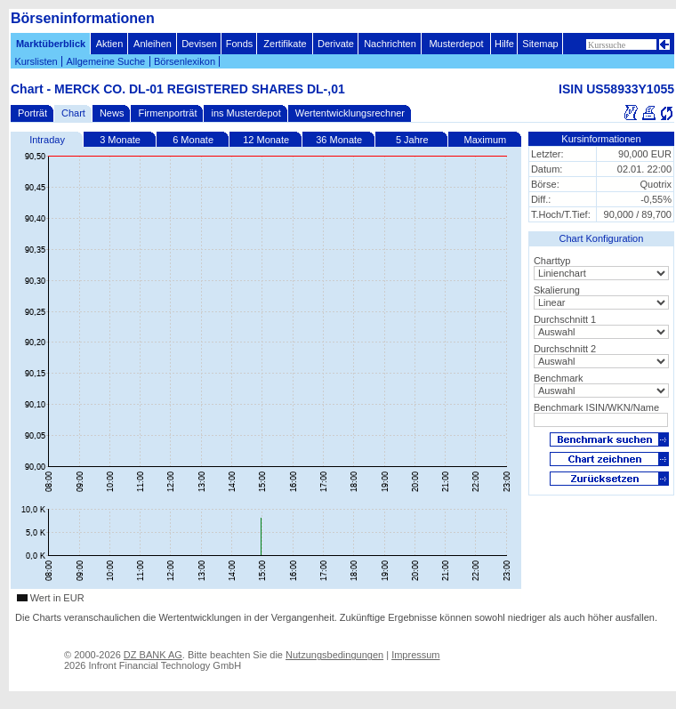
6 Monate (193, 139)
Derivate (336, 43)
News (112, 113)
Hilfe (504, 43)
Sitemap (540, 43)
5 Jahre (412, 139)
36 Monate (339, 139)
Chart (73, 113)
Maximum (485, 139)
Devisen (199, 43)
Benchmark (558, 378)
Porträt (32, 113)
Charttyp (552, 260)
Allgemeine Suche (105, 61)
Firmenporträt (167, 113)
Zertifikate (284, 43)
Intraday (47, 139)
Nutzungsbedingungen (334, 654)
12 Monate (266, 139)
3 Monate (120, 139)
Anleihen (152, 43)
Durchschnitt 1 (565, 319)
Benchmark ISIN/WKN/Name (596, 407)
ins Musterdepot (245, 113)
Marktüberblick (50, 43)
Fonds (240, 43)
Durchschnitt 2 (565, 348)
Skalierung (557, 290)
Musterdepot (456, 43)
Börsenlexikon (184, 61)
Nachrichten (390, 43)
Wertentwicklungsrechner (350, 113)
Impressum (415, 654)
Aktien (110, 43)
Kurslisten (35, 61)
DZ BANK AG (153, 654)
